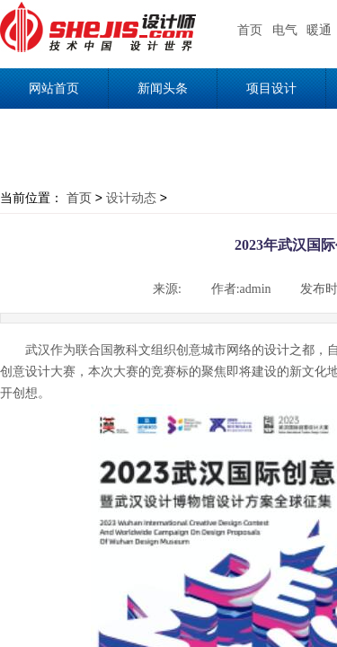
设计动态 (131, 198)
